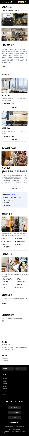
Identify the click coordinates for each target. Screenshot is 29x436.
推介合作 (5, 386)
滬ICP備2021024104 (14, 428)
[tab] (14, 375)
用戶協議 (5, 391)
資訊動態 (5, 383)
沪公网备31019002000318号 (14, 429)
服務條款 (5, 388)
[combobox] (16, 369)
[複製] (7, 401)
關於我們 (5, 378)
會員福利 (5, 381)
